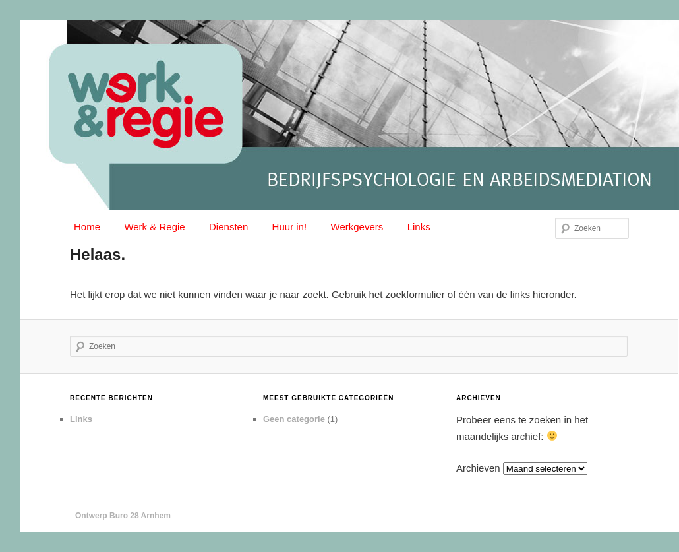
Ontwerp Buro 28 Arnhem (123, 515)
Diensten (228, 226)
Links (418, 226)
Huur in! (289, 226)
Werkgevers (357, 226)
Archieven (478, 468)
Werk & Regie (154, 226)
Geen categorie (294, 419)
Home (87, 226)
